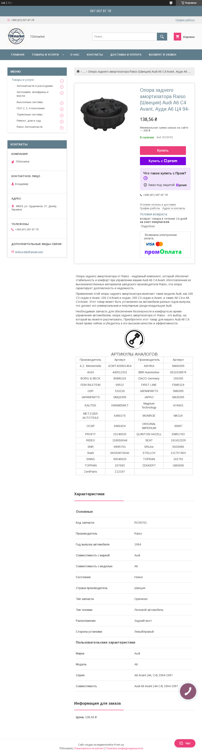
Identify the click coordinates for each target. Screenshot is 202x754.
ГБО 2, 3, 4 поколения (31, 108)
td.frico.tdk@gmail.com (29, 251)
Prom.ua (119, 744)
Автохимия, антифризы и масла (32, 93)
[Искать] (162, 37)
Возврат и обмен (162, 54)
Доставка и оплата (125, 54)
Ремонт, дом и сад (29, 120)
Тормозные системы (29, 114)
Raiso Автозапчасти (29, 126)
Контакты (95, 54)
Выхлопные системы (30, 102)
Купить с (163, 161)
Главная (17, 54)
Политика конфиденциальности (124, 748)
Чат (184, 743)
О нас (74, 54)
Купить (163, 150)
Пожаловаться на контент (89, 748)
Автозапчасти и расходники (35, 85)
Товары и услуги (45, 54)
